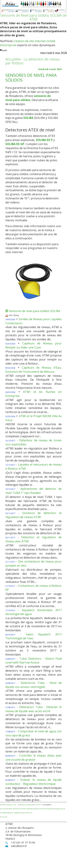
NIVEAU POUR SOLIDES (44, 809)
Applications (60, 809)
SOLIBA (28, 118)
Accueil (3, 809)
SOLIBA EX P (44, 140)
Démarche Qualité (26, 805)
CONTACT (27, 813)
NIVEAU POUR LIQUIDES (24, 809)
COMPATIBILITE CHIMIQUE (11, 813)
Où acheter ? (38, 805)
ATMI (10, 809)
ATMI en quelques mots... (9, 805)
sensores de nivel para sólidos (28, 98)
